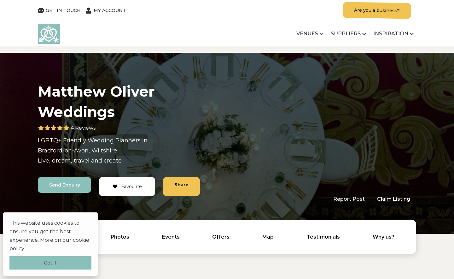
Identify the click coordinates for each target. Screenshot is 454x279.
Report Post (349, 199)
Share (182, 184)
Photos (120, 237)
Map (268, 237)
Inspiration (390, 34)
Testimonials (323, 237)
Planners (128, 140)
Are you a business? (377, 10)
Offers (221, 237)
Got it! (50, 263)
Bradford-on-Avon (63, 150)
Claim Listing (393, 199)
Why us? (383, 237)
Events (171, 237)
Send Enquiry (64, 185)
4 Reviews (83, 128)
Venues (307, 34)
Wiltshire (104, 150)
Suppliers (346, 34)
